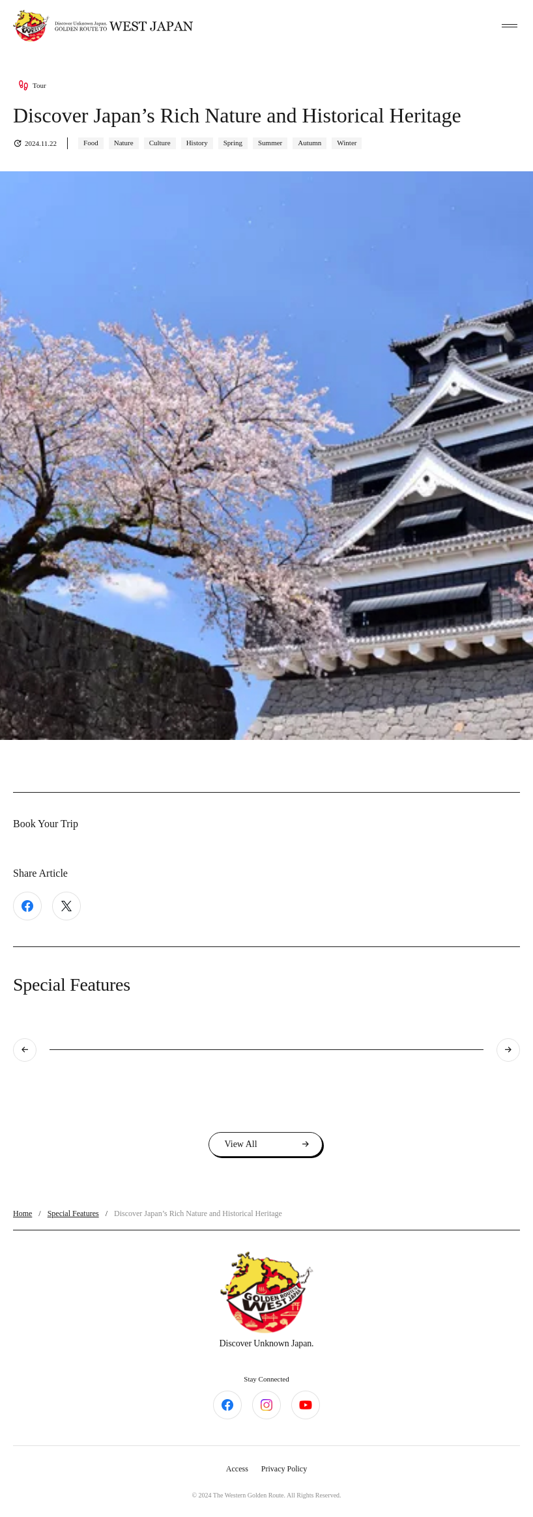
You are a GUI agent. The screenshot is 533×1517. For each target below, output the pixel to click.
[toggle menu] (509, 26)
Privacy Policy (284, 1468)
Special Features (73, 1213)
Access (237, 1468)
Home (22, 1213)
